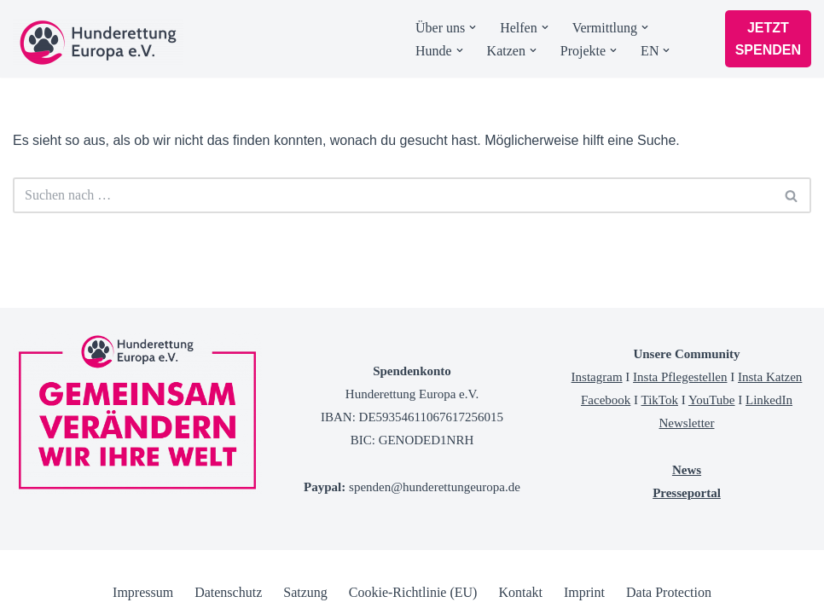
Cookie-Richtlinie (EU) (413, 592)
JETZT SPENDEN (768, 38)
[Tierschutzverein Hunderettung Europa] (98, 43)
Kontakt (520, 592)
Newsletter (687, 423)
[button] (472, 27)
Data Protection (668, 592)
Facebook (605, 400)
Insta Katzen (770, 377)
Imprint (584, 592)
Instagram (597, 377)
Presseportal (687, 493)
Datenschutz (228, 592)
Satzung (305, 592)
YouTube (711, 400)
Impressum (143, 592)
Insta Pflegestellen (680, 377)
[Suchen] (393, 195)
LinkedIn (769, 400)
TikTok (659, 400)
